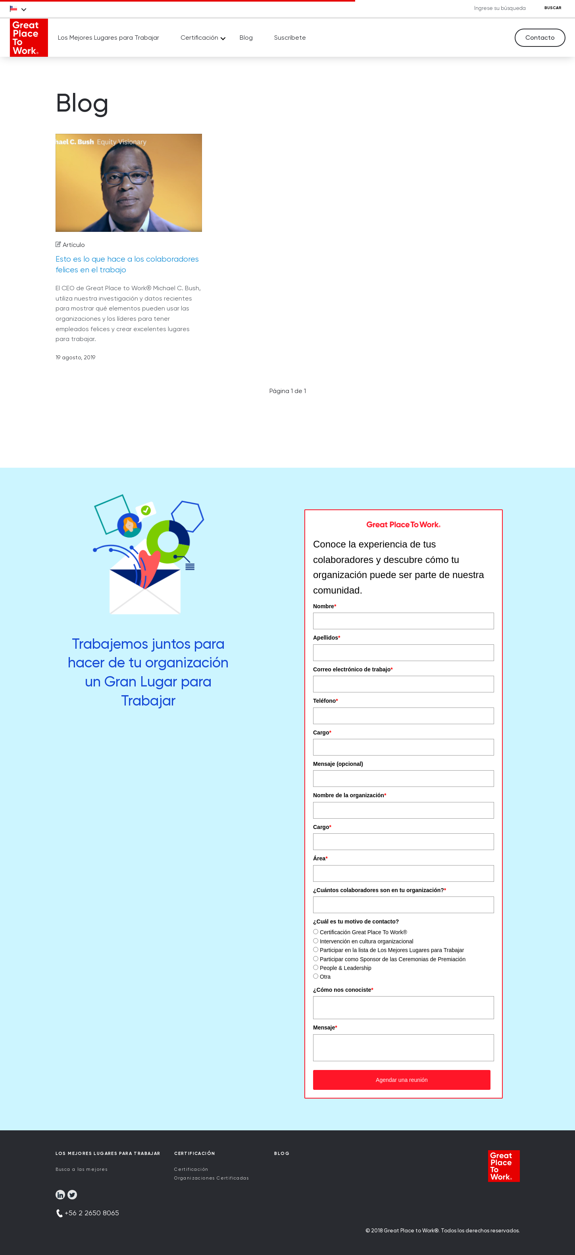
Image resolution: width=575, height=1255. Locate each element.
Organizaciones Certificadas (211, 1178)
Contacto (540, 37)
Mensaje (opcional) (338, 764)
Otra (325, 977)
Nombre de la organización (349, 795)
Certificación (199, 37)
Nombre (324, 606)
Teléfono (325, 701)
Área (320, 858)
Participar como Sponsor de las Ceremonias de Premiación (392, 959)
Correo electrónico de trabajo (353, 669)
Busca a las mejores (82, 1169)
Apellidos (326, 637)
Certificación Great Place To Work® (363, 932)
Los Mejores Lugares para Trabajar (108, 37)
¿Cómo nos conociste (343, 990)
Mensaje (325, 1027)
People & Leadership (345, 968)
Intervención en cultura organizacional (366, 941)
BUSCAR (553, 8)
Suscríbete (290, 37)
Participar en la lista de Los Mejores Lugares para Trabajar (392, 950)
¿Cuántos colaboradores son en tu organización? (379, 890)
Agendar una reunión (402, 1080)
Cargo (322, 732)
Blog (246, 37)
